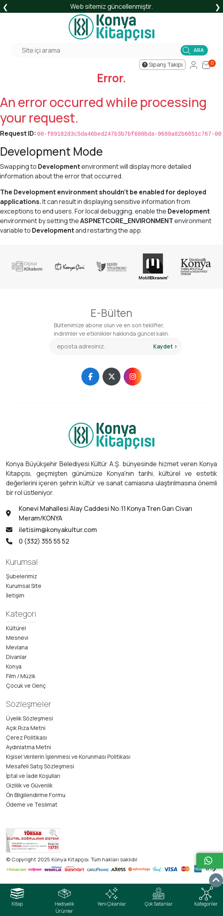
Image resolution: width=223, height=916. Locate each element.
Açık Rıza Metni (25, 728)
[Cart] (206, 64)
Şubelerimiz (21, 576)
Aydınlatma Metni (28, 747)
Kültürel (16, 628)
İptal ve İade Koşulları (33, 775)
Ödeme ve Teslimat (31, 804)
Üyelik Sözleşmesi (29, 718)
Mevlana (17, 647)
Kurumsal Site (23, 586)
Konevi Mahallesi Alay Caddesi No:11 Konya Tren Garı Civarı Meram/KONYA (99, 513)
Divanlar (16, 657)
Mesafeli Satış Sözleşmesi (40, 766)
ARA (198, 49)
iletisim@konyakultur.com (51, 529)
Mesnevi (17, 637)
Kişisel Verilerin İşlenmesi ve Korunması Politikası (68, 756)
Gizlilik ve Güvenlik (29, 785)
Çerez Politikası (26, 737)
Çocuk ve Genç (26, 685)
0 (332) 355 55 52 (37, 541)
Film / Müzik (21, 676)
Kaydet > (165, 346)
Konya (14, 666)
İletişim (15, 595)
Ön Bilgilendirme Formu (35, 795)
